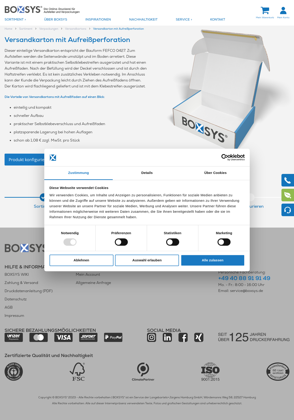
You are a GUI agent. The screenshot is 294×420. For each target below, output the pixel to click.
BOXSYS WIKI (17, 274)
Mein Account (88, 274)
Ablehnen (81, 260)
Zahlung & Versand (21, 282)
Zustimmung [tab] (78, 173)
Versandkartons (76, 29)
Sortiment (26, 29)
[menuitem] (23, 19)
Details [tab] (147, 173)
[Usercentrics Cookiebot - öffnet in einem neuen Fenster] (225, 157)
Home (9, 29)
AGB (9, 307)
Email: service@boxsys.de (240, 290)
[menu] (147, 19)
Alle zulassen (212, 260)
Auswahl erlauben (147, 260)
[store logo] (42, 9)
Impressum (14, 315)
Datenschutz (16, 299)
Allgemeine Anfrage (93, 282)
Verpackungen (49, 29)
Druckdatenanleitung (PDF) (28, 291)
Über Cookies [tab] (215, 173)
